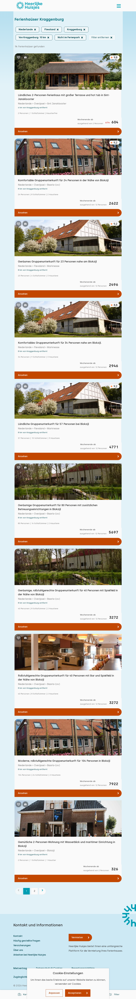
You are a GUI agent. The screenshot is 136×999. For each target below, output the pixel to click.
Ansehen (22, 131)
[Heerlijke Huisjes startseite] (29, 6)
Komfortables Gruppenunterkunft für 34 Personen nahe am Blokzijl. (60, 342)
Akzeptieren (74, 993)
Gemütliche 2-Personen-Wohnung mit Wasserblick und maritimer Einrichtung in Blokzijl (66, 844)
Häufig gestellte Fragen (26, 940)
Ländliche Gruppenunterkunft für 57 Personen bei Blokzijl (53, 423)
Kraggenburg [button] (74, 29)
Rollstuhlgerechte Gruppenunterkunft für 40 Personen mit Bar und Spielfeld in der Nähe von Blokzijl (66, 677)
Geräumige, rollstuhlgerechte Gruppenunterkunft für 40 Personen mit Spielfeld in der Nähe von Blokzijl (68, 592)
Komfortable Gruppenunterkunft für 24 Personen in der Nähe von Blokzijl (63, 180)
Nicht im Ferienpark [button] (69, 37)
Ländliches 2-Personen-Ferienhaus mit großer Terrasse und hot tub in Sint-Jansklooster (64, 97)
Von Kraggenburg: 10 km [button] (32, 37)
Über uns (18, 950)
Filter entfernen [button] (100, 37)
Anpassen (54, 993)
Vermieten (77, 937)
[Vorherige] (18, 891)
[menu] (119, 6)
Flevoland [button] (49, 29)
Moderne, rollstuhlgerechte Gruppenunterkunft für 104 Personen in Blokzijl (64, 760)
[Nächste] (42, 891)
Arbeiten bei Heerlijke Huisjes (29, 954)
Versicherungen (22, 945)
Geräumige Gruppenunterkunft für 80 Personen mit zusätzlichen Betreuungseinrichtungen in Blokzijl (57, 507)
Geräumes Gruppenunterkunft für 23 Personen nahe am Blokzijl (57, 261)
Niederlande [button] (26, 29)
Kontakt (18, 936)
